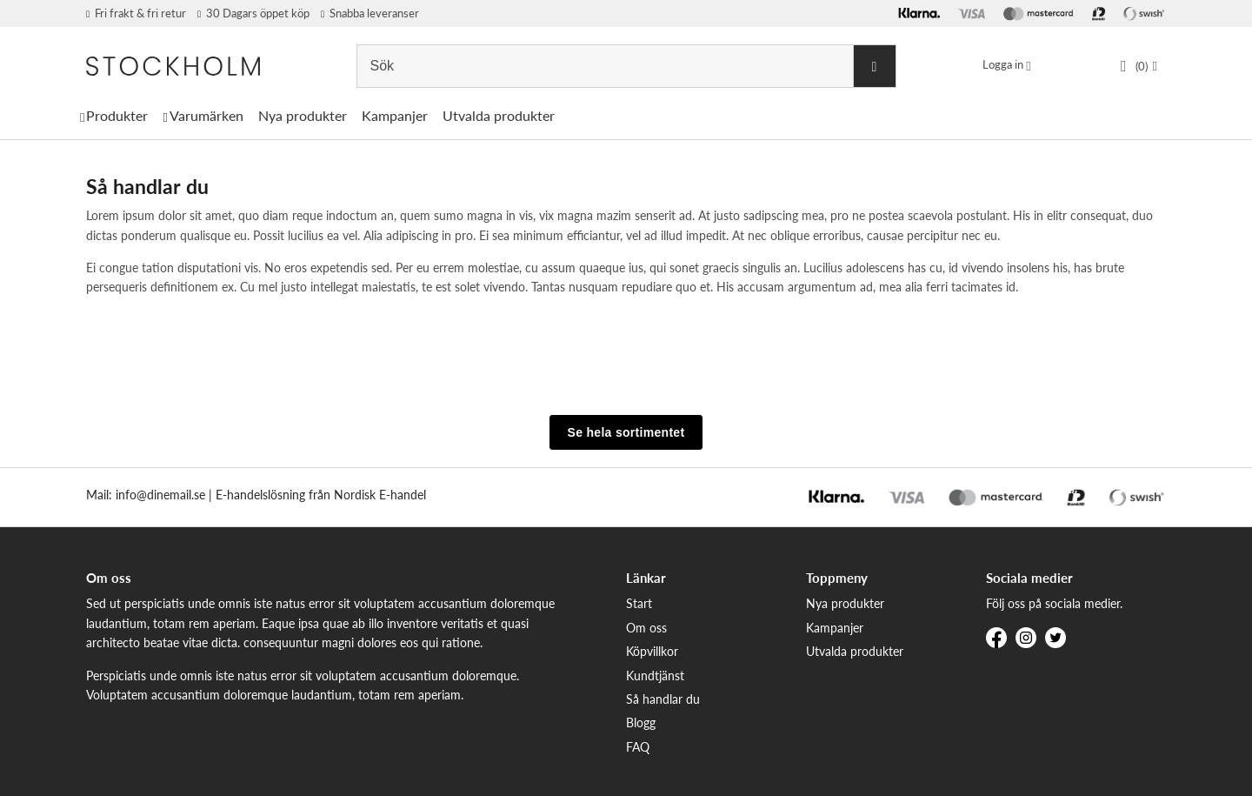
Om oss (646, 627)
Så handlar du (663, 699)
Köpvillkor (652, 651)
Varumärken (206, 115)
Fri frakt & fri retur (136, 13)
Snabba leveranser (370, 13)
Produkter (117, 115)
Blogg (641, 722)
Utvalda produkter (499, 115)
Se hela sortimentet (626, 432)
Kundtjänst (655, 675)
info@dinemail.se (160, 494)
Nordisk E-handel (380, 494)
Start (639, 603)
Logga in (1002, 64)
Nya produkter (302, 115)
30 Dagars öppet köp (253, 13)
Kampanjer (395, 115)
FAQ (637, 746)
